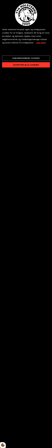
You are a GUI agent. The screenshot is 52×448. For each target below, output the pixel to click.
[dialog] (26, 224)
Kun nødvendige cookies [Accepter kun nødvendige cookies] (26, 58)
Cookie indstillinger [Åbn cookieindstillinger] (12, 51)
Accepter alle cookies (26, 65)
